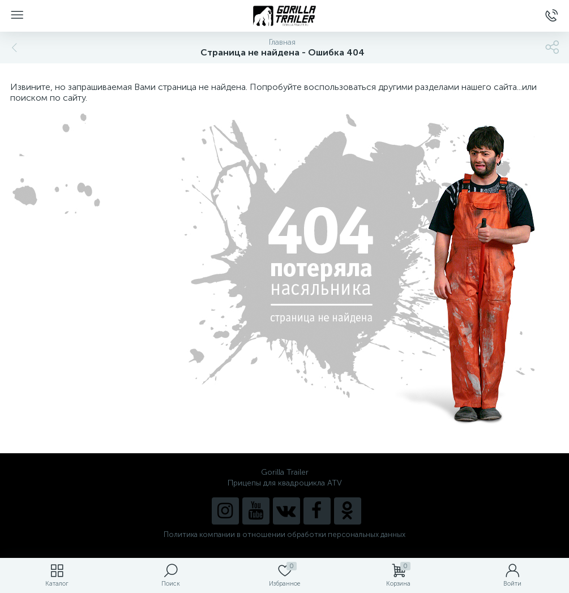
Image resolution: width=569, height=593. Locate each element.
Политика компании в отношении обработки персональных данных (284, 534)
